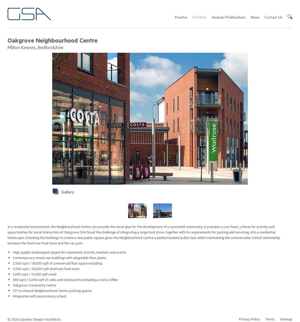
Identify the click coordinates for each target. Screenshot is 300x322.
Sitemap (286, 319)
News (255, 16)
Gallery (67, 192)
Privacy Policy (249, 319)
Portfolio (200, 16)
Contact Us (273, 16)
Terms (270, 319)
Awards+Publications (228, 16)
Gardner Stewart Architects (29, 14)
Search (289, 16)
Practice (181, 16)
